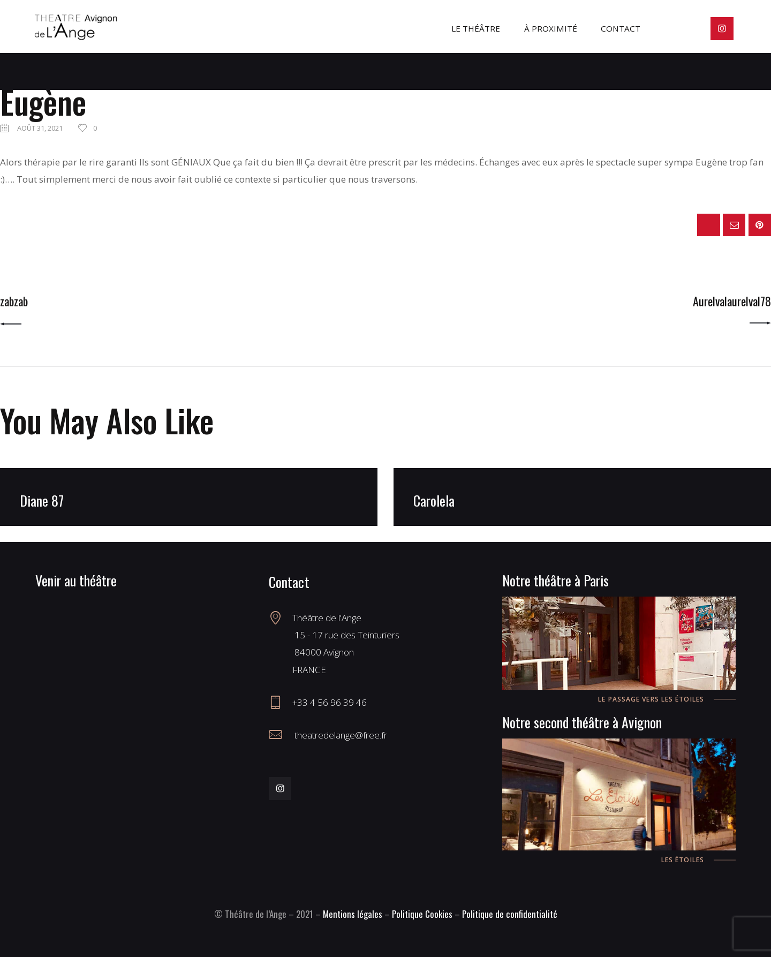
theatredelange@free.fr (339, 735)
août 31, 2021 (40, 128)
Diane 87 (42, 500)
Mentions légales (352, 914)
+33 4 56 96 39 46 (329, 702)
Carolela (434, 500)
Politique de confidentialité (509, 914)
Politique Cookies (422, 914)
